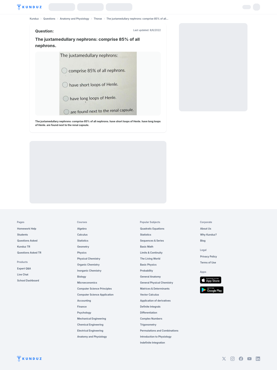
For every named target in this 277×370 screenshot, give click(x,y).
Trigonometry (148, 324)
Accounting (84, 300)
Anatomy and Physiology (74, 18)
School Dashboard (28, 280)
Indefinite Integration (152, 342)
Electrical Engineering (90, 330)
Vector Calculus (149, 294)
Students (22, 234)
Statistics (82, 240)
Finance (82, 306)
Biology (81, 276)
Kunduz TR (23, 246)
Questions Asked (27, 240)
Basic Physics (148, 264)
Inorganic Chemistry (89, 270)
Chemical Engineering (90, 324)
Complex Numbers (151, 318)
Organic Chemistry (88, 264)
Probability (146, 270)
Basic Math (146, 246)
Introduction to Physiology (155, 336)
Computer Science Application (95, 294)
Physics (82, 252)
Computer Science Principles (94, 288)
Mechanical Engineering (91, 318)
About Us (205, 228)
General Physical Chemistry (156, 282)
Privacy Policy (208, 256)
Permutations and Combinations (159, 330)
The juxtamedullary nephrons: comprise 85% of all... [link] (137, 18)
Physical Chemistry (88, 258)
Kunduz (34, 18)
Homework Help (26, 228)
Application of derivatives (155, 300)
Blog (202, 240)
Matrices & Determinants (155, 288)
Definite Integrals (150, 306)
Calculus (82, 234)
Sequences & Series (152, 240)
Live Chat (22, 274)
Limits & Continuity (151, 252)
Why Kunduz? (208, 234)
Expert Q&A (24, 268)
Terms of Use (208, 262)
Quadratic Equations (152, 228)
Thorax (98, 18)
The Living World (150, 258)
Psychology (84, 312)
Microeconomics (87, 282)
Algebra (82, 228)
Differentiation (148, 312)
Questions (49, 18)
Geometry (83, 246)
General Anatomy (150, 276)
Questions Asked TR (29, 252)
